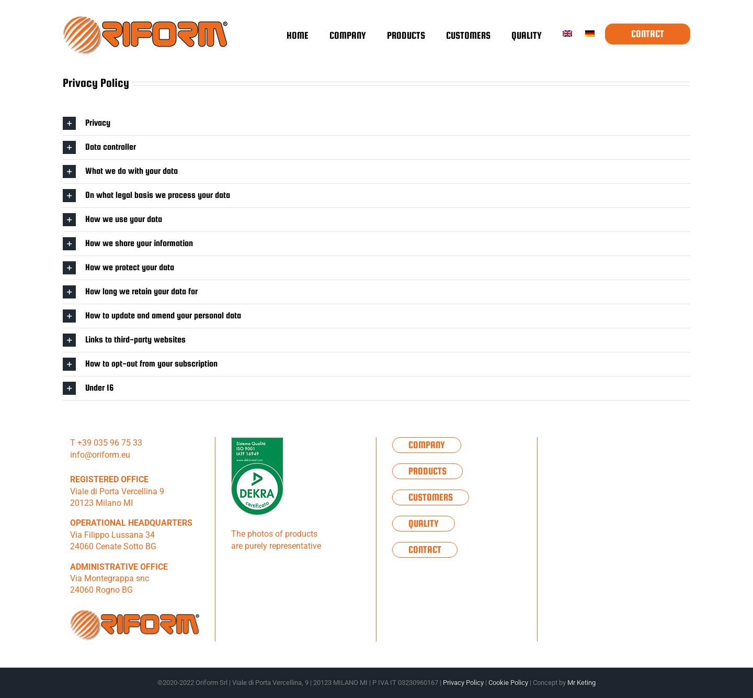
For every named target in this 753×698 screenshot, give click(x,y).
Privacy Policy (463, 682)
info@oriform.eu (100, 455)
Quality (423, 523)
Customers (430, 497)
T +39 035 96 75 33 (106, 443)
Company (426, 444)
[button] (376, 123)
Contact (424, 549)
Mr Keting (581, 682)
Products (427, 471)
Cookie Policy (508, 682)
